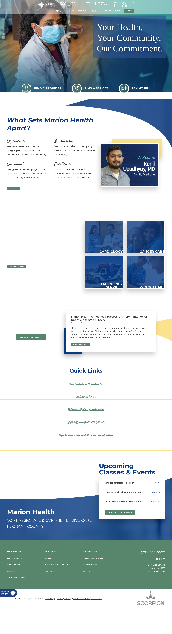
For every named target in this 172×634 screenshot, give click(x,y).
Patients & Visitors (94, 9)
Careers (91, 3)
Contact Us (155, 9)
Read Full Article (86, 348)
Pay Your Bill (53, 577)
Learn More (18, 189)
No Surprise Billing (86, 401)
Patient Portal (63, 3)
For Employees (92, 577)
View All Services (22, 270)
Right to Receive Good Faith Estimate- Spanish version (86, 439)
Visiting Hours (92, 590)
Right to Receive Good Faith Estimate (86, 427)
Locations (75, 8)
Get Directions (154, 598)
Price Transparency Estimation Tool (86, 388)
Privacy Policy (64, 624)
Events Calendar (18, 584)
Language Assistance (97, 584)
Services (57, 8)
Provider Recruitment (111, 3)
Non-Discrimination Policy (62, 590)
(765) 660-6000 (150, 3)
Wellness (120, 8)
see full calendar (120, 536)
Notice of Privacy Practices (87, 624)
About (78, 3)
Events (136, 8)
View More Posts (31, 340)
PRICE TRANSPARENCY (20, 603)
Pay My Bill (132, 3)
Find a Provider (35, 9)
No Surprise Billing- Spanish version (86, 414)
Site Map (50, 624)
